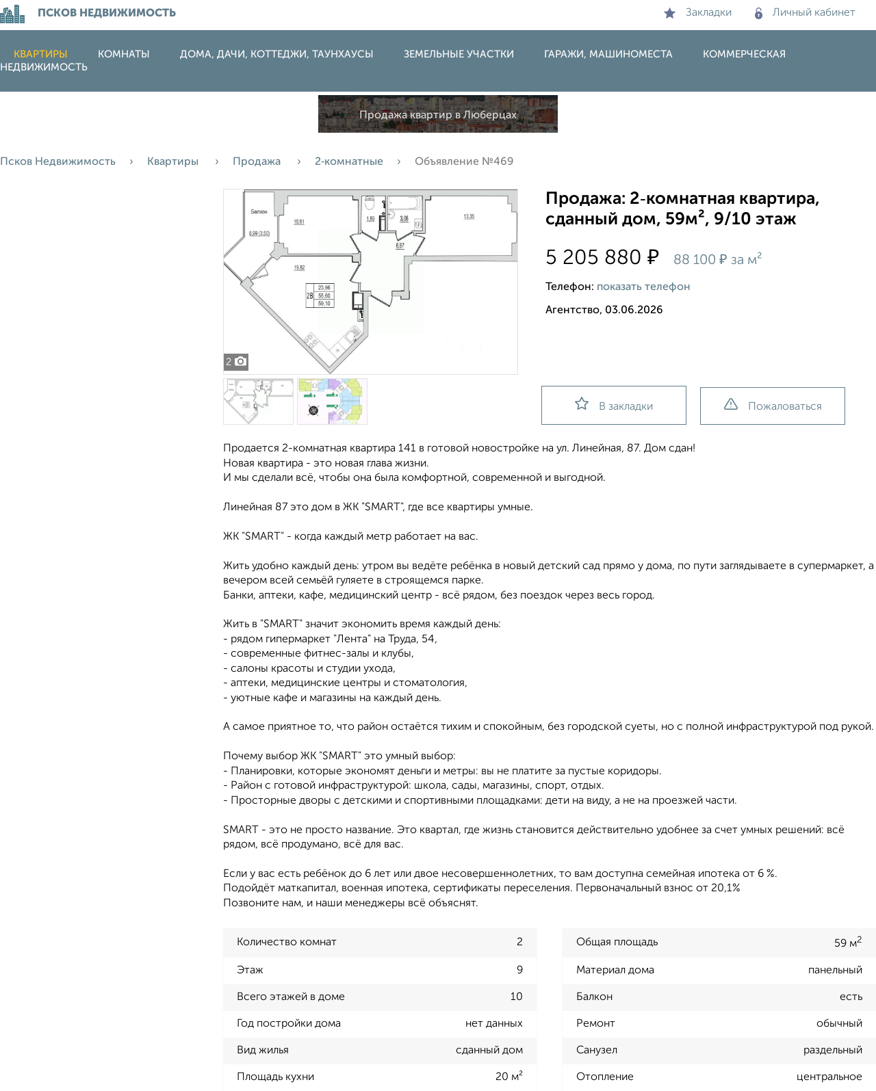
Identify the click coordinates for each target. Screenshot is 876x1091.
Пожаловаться (773, 405)
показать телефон (644, 287)
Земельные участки (459, 54)
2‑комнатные (349, 162)
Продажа (258, 162)
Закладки (698, 13)
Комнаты (124, 54)
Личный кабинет (805, 13)
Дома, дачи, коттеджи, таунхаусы (277, 54)
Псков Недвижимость (58, 162)
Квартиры (41, 54)
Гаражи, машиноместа (608, 54)
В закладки (614, 404)
